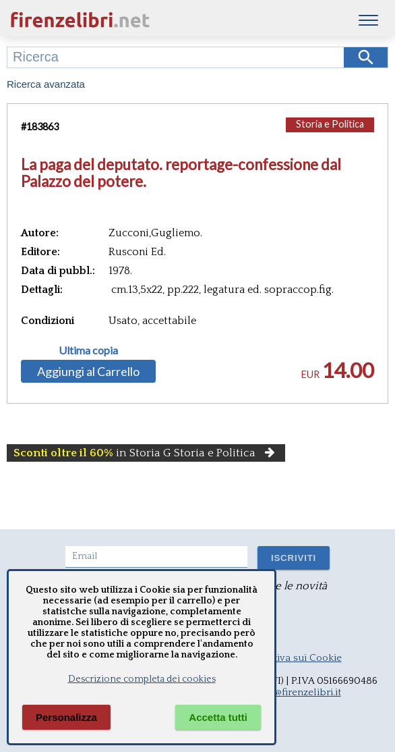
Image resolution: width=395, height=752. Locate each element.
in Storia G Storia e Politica (145, 453)
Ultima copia (88, 350)
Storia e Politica (330, 124)
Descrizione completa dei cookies (142, 679)
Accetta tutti (218, 717)
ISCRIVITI (293, 558)
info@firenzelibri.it (298, 692)
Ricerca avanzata (46, 84)
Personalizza (66, 717)
